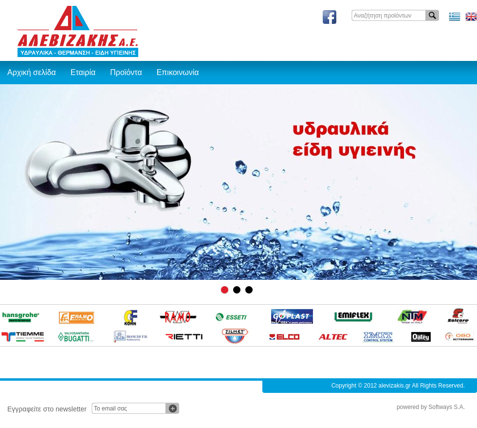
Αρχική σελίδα (31, 72)
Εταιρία (83, 72)
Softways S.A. (446, 407)
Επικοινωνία (178, 72)
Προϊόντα (126, 72)
